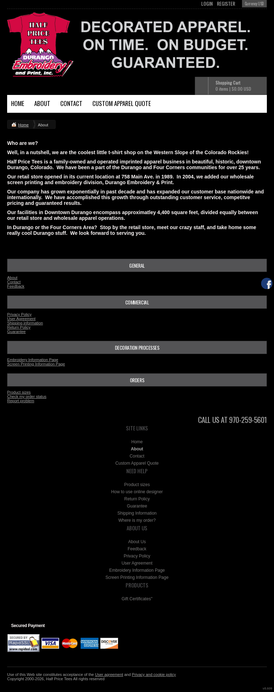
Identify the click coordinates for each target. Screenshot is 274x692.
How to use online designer (137, 491)
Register (226, 3)
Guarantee (16, 331)
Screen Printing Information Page (36, 364)
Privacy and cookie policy (154, 674)
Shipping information (25, 323)
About (42, 103)
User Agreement (21, 319)
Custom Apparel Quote (121, 103)
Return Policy (18, 327)
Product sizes (19, 392)
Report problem (20, 401)
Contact (71, 103)
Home (17, 103)
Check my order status (26, 396)
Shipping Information (137, 513)
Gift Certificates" (137, 598)
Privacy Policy (19, 314)
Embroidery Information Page (32, 360)
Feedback (15, 286)
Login (207, 3)
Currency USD (254, 3)
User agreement (109, 674)
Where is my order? (137, 520)
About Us (137, 541)
